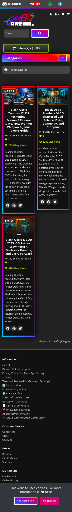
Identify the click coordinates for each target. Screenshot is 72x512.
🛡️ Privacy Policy (12, 393)
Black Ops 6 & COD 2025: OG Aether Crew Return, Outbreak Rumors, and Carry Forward (18, 246)
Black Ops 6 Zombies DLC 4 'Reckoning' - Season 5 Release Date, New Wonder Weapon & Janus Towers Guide (18, 120)
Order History (10, 480)
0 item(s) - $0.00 (26, 48)
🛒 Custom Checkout (14, 401)
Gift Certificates (11, 458)
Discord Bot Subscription (16, 369)
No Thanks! (49, 501)
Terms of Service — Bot (16, 397)
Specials (7, 462)
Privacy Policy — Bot (14, 389)
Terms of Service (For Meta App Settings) (26, 381)
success (6, 377)
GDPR (5, 436)
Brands (6, 454)
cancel (6, 365)
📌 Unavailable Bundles (16, 409)
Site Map (7, 440)
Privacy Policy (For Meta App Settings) (24, 373)
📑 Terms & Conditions (15, 405)
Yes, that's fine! (26, 501)
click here (44, 492)
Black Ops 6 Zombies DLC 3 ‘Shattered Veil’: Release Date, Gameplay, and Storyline (53, 118)
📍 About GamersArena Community (23, 418)
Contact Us (8, 431)
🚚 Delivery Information (16, 413)
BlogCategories (19, 69)
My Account (9, 476)
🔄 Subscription (11, 385)
